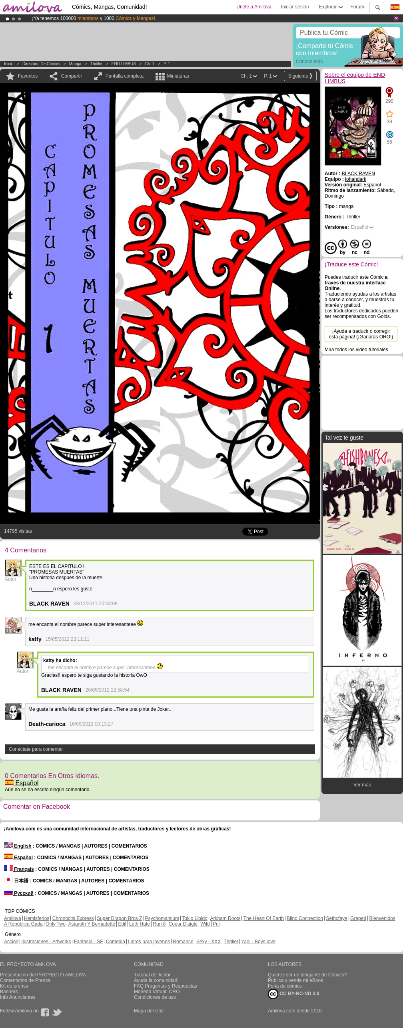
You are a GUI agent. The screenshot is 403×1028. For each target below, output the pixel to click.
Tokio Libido (194, 918)
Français (19, 869)
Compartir (71, 76)
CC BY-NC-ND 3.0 (293, 994)
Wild (204, 924)
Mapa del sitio (149, 1011)
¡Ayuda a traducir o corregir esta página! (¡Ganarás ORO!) (361, 334)
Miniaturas (178, 76)
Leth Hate (139, 924)
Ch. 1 (150, 64)
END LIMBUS (124, 64)
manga (75, 64)
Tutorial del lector (152, 975)
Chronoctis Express (73, 918)
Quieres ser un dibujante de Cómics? (307, 975)
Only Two (56, 924)
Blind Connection (305, 918)
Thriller (96, 64)
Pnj (216, 924)
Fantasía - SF (88, 941)
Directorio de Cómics (41, 64)
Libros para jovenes (149, 941)
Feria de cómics (285, 986)
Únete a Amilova (253, 7)
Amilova (12, 918)
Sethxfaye (336, 918)
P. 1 (167, 64)
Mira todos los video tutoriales (356, 349)
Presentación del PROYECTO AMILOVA (43, 975)
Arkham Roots (225, 918)
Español (21, 783)
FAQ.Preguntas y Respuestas (165, 986)
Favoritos (28, 76)
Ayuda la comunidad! (156, 980)
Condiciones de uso (155, 997)
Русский (19, 893)
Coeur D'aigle (184, 924)
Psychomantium (162, 918)
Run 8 (159, 924)
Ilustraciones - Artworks (46, 941)
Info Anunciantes (18, 997)
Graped (358, 918)
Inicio (8, 64)
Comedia (115, 941)
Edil (122, 924)
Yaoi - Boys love (258, 941)
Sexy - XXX (208, 941)
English (18, 846)
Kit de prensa (14, 986)
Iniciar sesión (295, 7)
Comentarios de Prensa (25, 980)
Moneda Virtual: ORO (157, 991)
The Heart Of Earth (263, 918)
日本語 (16, 881)
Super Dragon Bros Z (119, 918)
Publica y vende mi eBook (295, 980)
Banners (9, 991)
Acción (11, 941)
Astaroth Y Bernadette (92, 924)
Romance (183, 941)
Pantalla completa (125, 76)
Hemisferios (36, 918)
